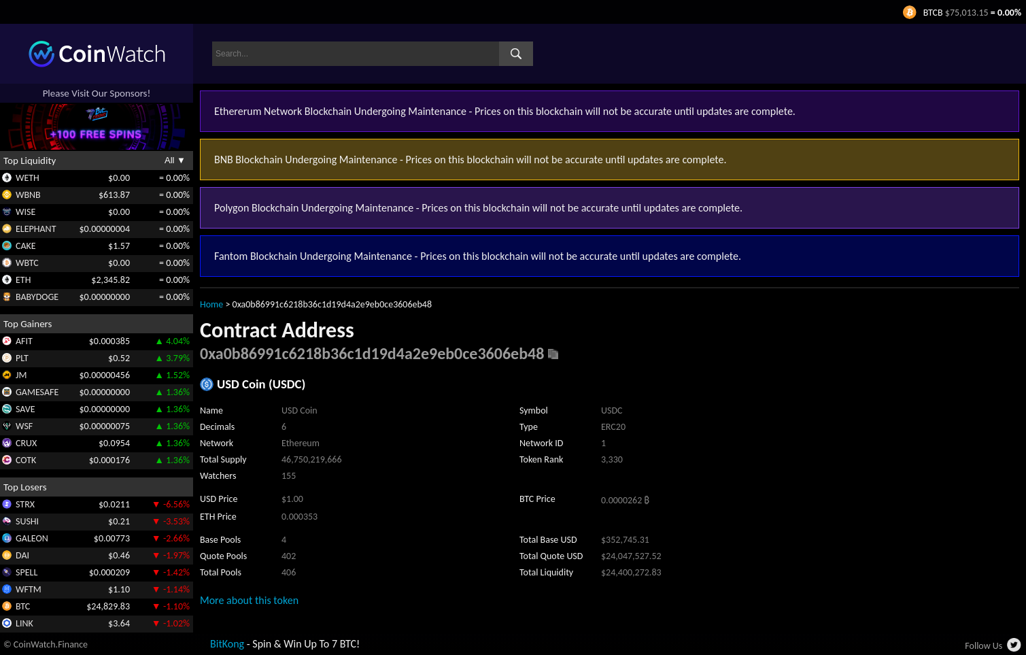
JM (21, 375)
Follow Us (983, 646)
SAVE (25, 409)
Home (211, 304)
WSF (24, 426)
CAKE (26, 246)
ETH (23, 280)
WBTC (27, 263)
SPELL (26, 572)
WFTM (28, 589)
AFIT (24, 341)
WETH (27, 178)
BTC (23, 606)
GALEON (32, 538)
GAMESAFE (37, 392)
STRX (25, 504)
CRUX (26, 443)
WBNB (28, 195)
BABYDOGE (37, 297)
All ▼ (175, 160)
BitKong (227, 643)
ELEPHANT (36, 229)
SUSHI (27, 521)
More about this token (249, 600)
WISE (25, 212)
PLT (22, 358)
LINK (24, 623)
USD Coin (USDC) (261, 384)
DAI (22, 555)
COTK (26, 460)
